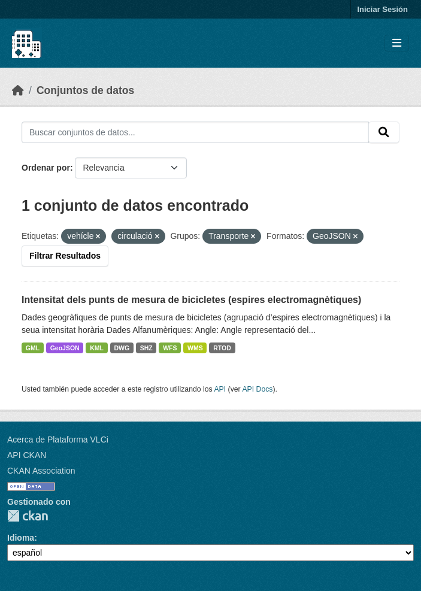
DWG (121, 347)
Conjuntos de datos (85, 90)
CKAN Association (41, 470)
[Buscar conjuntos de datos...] (195, 132)
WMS (195, 347)
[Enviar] (383, 132)
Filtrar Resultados (65, 255)
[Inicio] (18, 90)
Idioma (20, 537)
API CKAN (26, 455)
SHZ (146, 347)
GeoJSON (65, 347)
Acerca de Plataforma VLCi (57, 439)
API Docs (257, 389)
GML (33, 347)
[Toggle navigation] (396, 43)
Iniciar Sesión (382, 9)
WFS (170, 347)
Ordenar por (46, 167)
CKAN (27, 516)
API (220, 389)
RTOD (222, 347)
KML (97, 347)
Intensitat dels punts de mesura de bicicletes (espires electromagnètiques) (191, 300)
